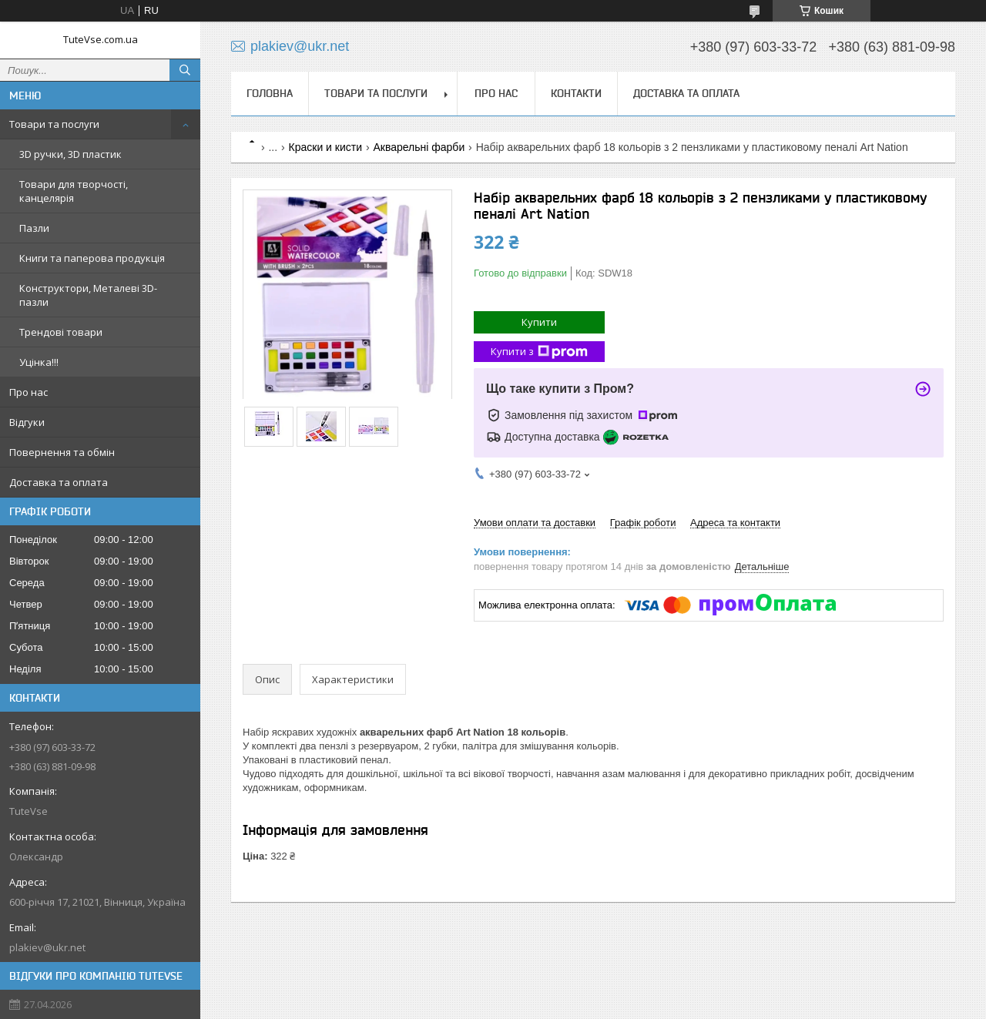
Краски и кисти (325, 147)
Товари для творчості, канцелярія (73, 191)
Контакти (576, 93)
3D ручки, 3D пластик (70, 154)
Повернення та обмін (62, 452)
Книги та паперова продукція (92, 258)
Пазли (34, 228)
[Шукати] (184, 70)
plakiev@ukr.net (47, 947)
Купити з (539, 351)
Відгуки (27, 422)
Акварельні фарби (418, 147)
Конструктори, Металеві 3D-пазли (88, 295)
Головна (269, 93)
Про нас (28, 392)
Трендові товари (60, 332)
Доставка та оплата (58, 482)
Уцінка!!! (39, 362)
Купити (539, 322)
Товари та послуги (54, 124)
